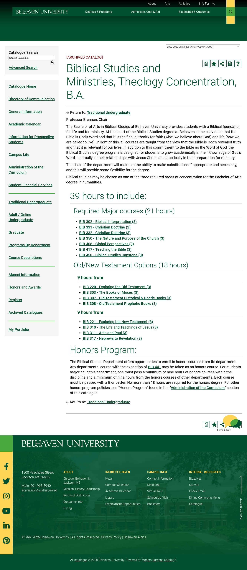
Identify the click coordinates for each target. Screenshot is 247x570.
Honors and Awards (25, 283)
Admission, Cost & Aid (145, 12)
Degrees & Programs (98, 12)
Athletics (184, 3)
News (109, 478)
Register (15, 295)
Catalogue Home (22, 82)
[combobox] (203, 46)
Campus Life (19, 150)
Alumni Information (24, 270)
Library (109, 497)
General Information (25, 107)
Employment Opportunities (122, 504)
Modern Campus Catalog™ (159, 560)
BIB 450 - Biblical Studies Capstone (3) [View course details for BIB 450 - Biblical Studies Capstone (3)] (111, 255)
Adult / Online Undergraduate (21, 213)
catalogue (80, 560)
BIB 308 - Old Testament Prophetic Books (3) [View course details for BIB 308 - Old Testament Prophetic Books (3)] (120, 303)
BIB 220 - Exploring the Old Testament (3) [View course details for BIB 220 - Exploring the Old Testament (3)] (117, 287)
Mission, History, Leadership (81, 489)
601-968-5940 (40, 486)
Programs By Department (29, 240)
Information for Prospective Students (31, 135)
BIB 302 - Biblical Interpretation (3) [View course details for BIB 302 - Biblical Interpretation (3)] (108, 221)
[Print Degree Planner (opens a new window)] (205, 63)
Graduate (16, 228)
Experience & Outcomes (194, 12)
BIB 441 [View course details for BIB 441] (154, 367)
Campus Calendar (117, 485)
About (152, 3)
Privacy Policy (111, 537)
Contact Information (160, 478)
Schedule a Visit (157, 497)
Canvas (194, 485)
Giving (67, 508)
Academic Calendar (25, 119)
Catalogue (195, 504)
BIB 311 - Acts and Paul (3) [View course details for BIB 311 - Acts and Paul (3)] (105, 333)
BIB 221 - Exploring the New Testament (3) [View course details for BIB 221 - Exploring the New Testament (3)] (118, 321)
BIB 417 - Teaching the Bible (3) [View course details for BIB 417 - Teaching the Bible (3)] (105, 249)
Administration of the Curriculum (26, 165)
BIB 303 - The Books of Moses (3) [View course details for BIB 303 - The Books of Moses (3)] (110, 292)
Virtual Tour (154, 491)
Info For (207, 3)
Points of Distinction (76, 495)
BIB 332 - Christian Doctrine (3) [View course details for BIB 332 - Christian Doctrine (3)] (105, 233)
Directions (153, 485)
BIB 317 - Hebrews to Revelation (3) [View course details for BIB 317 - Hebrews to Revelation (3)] (112, 338)
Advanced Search (23, 63)
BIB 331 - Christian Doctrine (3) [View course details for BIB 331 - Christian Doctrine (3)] (105, 227)
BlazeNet (195, 478)
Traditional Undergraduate (30, 197)
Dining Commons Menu (204, 497)
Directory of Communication (32, 94)
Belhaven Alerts (135, 537)
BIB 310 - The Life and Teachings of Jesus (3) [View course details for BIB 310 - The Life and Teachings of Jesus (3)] (120, 327)
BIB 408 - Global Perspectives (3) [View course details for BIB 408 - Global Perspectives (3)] (106, 244)
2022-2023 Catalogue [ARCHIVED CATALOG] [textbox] (190, 46)
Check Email (197, 491)
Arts (167, 3)
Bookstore (153, 504)
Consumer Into (73, 501)
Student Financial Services (30, 180)
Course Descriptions (25, 253)
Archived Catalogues (26, 308)
